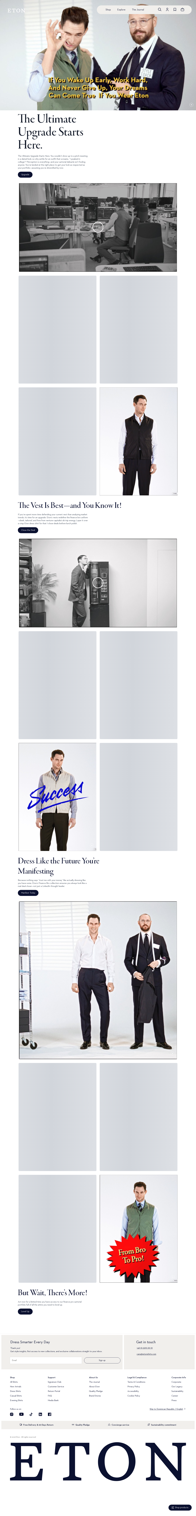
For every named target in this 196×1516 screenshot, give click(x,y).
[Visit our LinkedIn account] (40, 1414)
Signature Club (54, 1382)
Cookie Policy (133, 1396)
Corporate (176, 1382)
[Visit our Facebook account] (49, 1414)
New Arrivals (15, 1387)
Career (174, 1396)
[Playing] (98, 227)
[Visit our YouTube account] (21, 1414)
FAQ (50, 1396)
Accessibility (133, 1391)
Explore (121, 10)
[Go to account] (167, 9)
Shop (108, 10)
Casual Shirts (16, 1396)
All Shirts (14, 1382)
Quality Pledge (96, 1391)
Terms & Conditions (136, 1382)
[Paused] (191, 105)
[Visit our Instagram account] (11, 1414)
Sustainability (177, 1391)
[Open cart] (182, 9)
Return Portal (54, 1391)
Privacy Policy (133, 1387)
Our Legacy (176, 1387)
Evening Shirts (16, 1400)
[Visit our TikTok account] (31, 1414)
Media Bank (53, 1400)
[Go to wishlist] (174, 9)
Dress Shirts (15, 1391)
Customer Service (56, 1387)
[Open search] (159, 9)
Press (174, 1400)
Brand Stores (95, 1396)
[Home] (98, 1462)
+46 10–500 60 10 (145, 1348)
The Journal (138, 10)
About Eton (94, 1387)
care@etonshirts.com (146, 1354)
